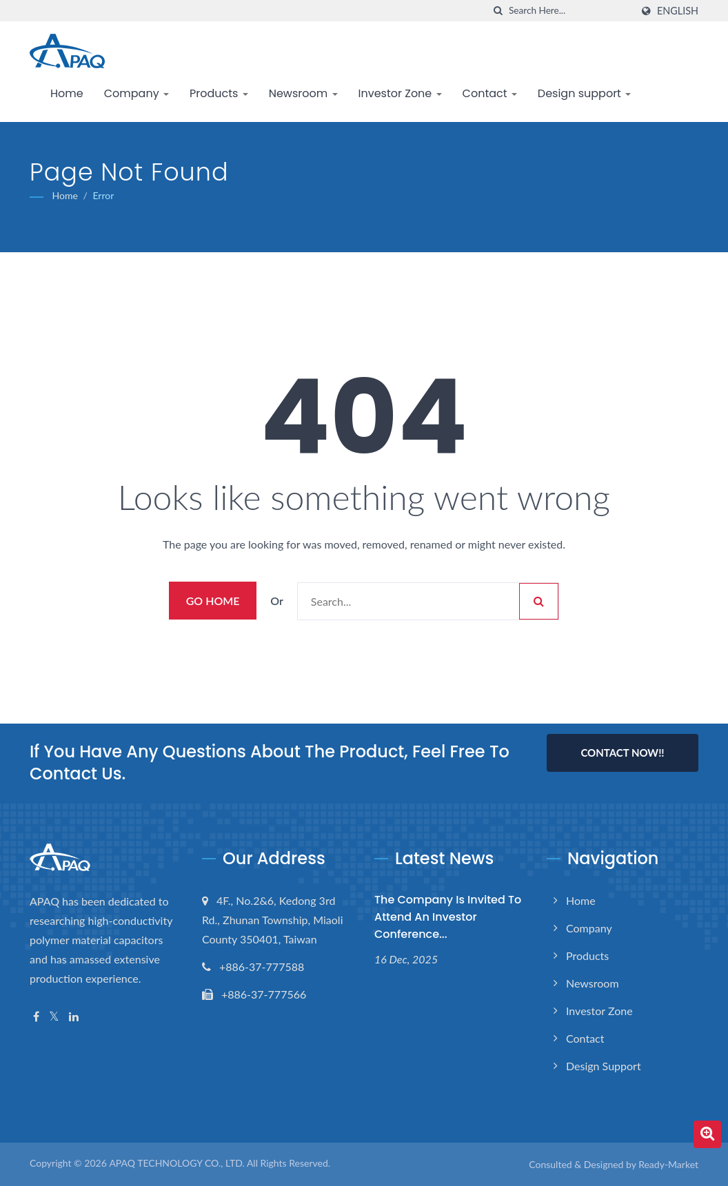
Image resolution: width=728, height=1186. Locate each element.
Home (66, 93)
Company (136, 93)
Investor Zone (400, 93)
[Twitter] (54, 1017)
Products (219, 93)
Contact (490, 93)
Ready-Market (668, 1164)
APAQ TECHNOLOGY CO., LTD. (176, 1163)
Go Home (213, 600)
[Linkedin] (74, 1017)
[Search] (570, 10)
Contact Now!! (622, 752)
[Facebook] (36, 1017)
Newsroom (303, 93)
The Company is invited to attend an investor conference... (447, 917)
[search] (498, 10)
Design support (584, 93)
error (103, 195)
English (677, 11)
